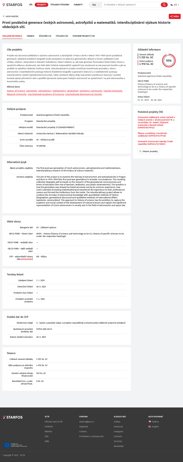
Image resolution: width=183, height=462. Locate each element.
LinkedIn (118, 436)
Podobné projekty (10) (84, 36)
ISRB (47, 441)
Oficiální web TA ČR (54, 421)
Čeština (155, 421)
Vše (30, 4)
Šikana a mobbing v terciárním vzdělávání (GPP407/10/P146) (152, 134)
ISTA (47, 436)
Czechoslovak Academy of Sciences (46, 94)
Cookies (83, 431)
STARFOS (49, 426)
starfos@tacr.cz (86, 421)
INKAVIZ (48, 431)
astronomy (31, 90)
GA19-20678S (12, 16)
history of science (16, 90)
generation (73, 90)
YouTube (118, 441)
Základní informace (12, 36)
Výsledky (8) (62, 36)
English (155, 426)
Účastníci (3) (45, 36)
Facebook (118, 426)
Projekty (41, 4)
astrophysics (44, 90)
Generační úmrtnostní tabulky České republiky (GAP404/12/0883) (155, 142)
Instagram (118, 431)
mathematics (59, 90)
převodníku (26, 259)
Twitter (117, 421)
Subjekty (78, 4)
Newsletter (119, 446)
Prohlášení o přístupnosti (91, 436)
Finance (30, 36)
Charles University (112, 90)
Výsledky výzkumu (60, 4)
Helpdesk (83, 426)
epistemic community (91, 90)
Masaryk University (17, 94)
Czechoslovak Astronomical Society (83, 94)
